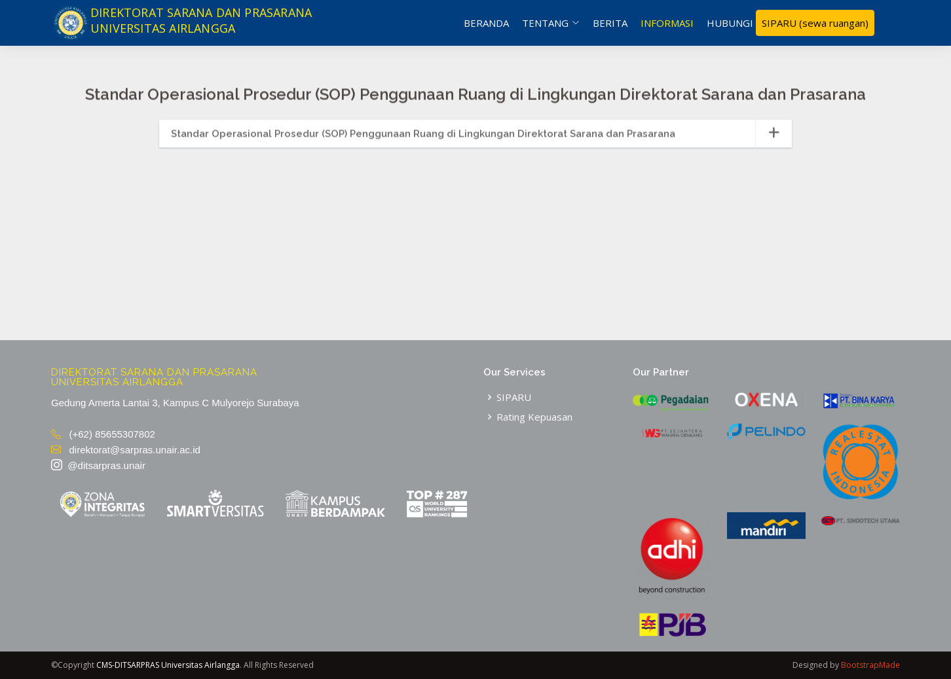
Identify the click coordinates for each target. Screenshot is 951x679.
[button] (475, 142)
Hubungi (730, 22)
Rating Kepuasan (534, 417)
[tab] (475, 142)
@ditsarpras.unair (98, 465)
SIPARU (815, 23)
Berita (610, 22)
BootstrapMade (870, 664)
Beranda (486, 22)
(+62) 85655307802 (103, 434)
